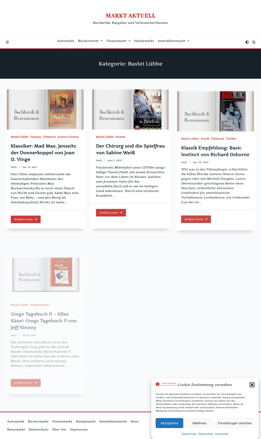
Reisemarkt (82, 50)
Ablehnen (199, 425)
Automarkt (65, 41)
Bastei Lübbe (20, 136)
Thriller (231, 149)
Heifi (14, 167)
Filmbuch (49, 136)
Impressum (221, 435)
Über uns (59, 429)
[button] (252, 386)
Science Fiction (68, 136)
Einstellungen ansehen (235, 425)
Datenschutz (189, 435)
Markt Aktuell (130, 15)
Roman (120, 138)
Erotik (205, 149)
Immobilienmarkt (174, 41)
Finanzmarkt (118, 41)
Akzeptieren (169, 425)
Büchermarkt (90, 41)
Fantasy (35, 136)
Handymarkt (144, 41)
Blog (98, 50)
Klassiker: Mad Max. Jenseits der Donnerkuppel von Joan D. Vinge (43, 152)
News (63, 50)
